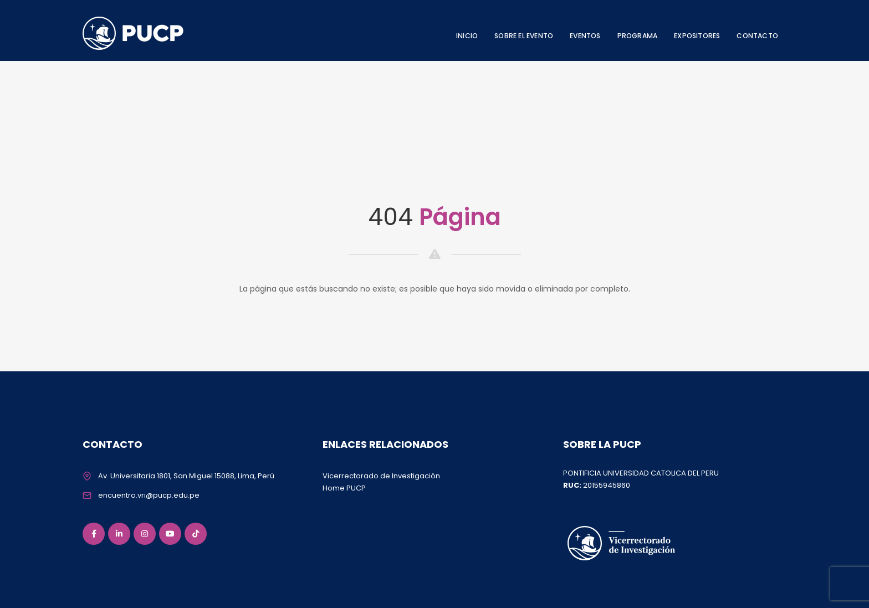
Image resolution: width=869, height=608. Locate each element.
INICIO (467, 35)
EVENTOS (585, 35)
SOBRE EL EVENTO (523, 35)
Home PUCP (344, 488)
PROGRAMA (637, 35)
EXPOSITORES (697, 35)
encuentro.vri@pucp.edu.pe (149, 495)
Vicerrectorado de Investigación (381, 476)
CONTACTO (757, 35)
